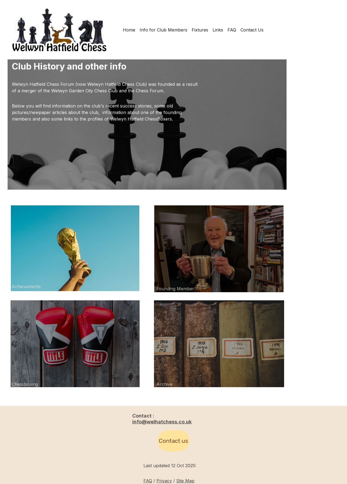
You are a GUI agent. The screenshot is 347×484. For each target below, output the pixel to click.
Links (218, 30)
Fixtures (200, 30)
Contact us (173, 442)
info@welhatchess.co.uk (162, 422)
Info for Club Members (163, 30)
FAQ (231, 30)
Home (129, 30)
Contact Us (252, 30)
